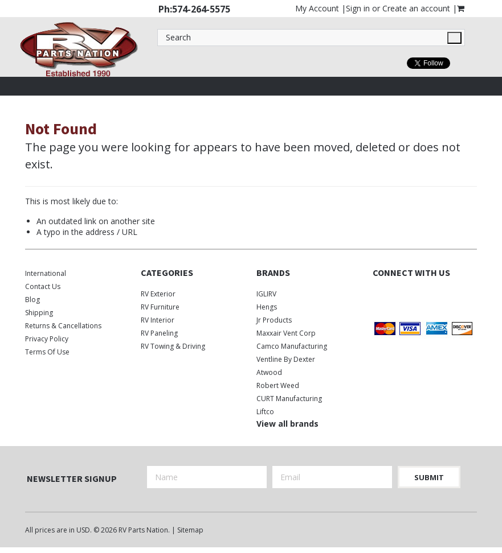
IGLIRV (266, 294)
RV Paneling (159, 333)
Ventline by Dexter (285, 359)
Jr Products (274, 320)
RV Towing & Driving (173, 346)
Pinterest (439, 296)
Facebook (380, 296)
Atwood (269, 372)
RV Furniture (160, 307)
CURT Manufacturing (289, 398)
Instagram (420, 296)
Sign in (358, 8)
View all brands (287, 423)
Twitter (400, 296)
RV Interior (157, 320)
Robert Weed (277, 385)
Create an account (416, 8)
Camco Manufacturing (291, 346)
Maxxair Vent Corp (286, 333)
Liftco (265, 411)
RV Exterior (158, 294)
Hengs (266, 307)
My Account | (320, 8)
